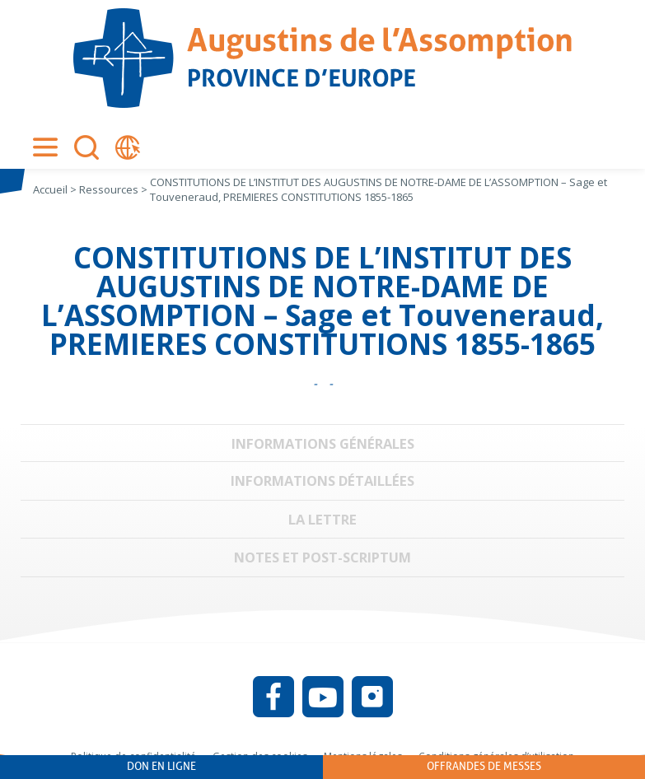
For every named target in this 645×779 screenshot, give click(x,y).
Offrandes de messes (484, 766)
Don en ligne (161, 766)
